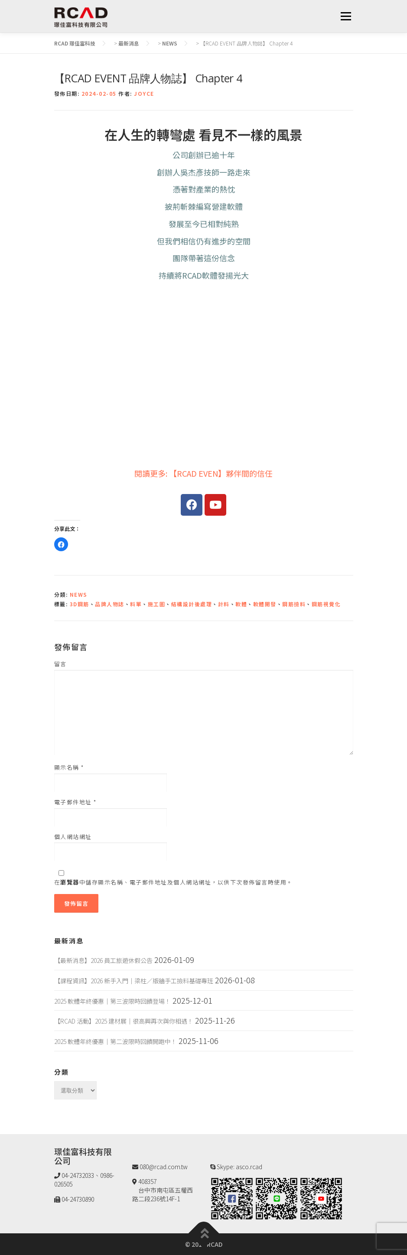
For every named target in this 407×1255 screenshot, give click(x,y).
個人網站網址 (73, 837)
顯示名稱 (69, 767)
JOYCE (144, 93)
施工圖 (157, 604)
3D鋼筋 (79, 604)
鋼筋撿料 (294, 604)
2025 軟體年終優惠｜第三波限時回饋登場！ (112, 1001)
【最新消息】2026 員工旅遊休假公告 (103, 960)
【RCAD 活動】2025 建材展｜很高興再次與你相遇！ (123, 1021)
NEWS (79, 594)
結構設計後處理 (191, 604)
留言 (60, 664)
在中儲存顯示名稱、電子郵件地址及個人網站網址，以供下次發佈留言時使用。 (173, 882)
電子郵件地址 (75, 802)
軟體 (241, 604)
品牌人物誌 (109, 604)
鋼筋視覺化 (326, 604)
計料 (224, 604)
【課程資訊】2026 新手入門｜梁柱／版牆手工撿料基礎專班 (133, 980)
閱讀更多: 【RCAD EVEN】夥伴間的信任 (203, 473)
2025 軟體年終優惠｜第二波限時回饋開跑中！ (115, 1041)
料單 (136, 604)
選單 (345, 16)
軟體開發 (265, 604)
